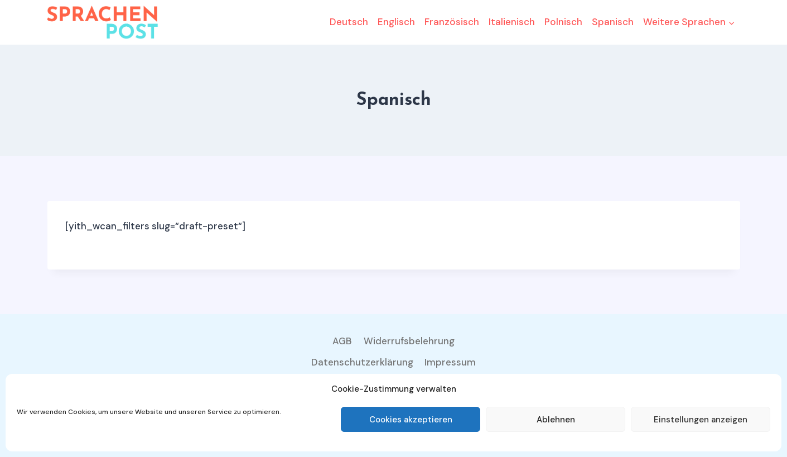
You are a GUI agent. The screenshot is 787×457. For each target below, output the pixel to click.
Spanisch (613, 22)
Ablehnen (556, 419)
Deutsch (349, 22)
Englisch (396, 22)
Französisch (451, 22)
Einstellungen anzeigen (700, 419)
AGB (342, 341)
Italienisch (512, 22)
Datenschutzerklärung (362, 362)
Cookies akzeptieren (410, 419)
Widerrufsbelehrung (409, 341)
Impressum (450, 362)
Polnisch (563, 22)
